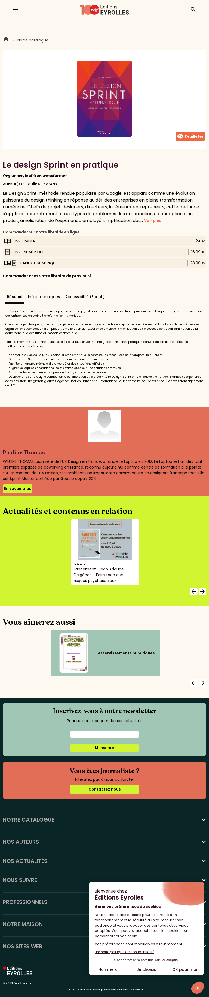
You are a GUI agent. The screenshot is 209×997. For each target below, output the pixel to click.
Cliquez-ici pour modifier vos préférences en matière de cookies (104, 989)
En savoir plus (17, 488)
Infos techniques (44, 296)
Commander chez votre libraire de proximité (47, 276)
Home (6, 40)
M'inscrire (104, 747)
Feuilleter (190, 136)
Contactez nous (104, 789)
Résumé (15, 296)
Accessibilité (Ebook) (85, 296)
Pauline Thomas (41, 184)
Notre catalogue (32, 40)
